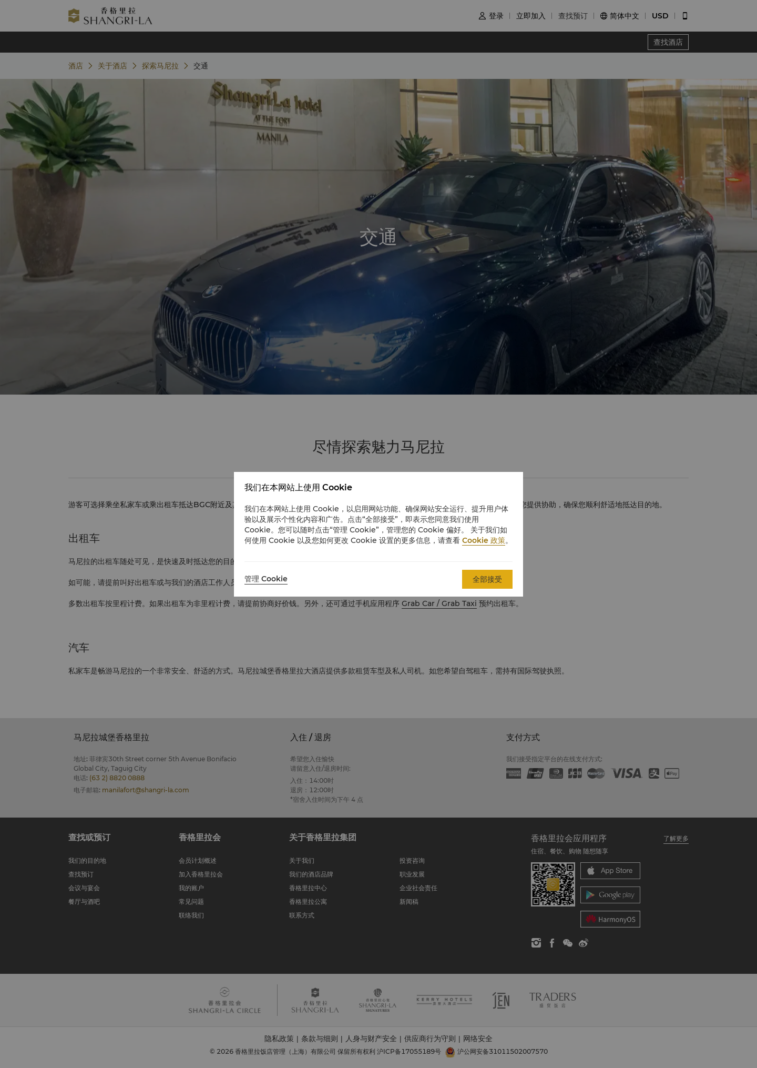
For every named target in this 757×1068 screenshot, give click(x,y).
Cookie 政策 (483, 540)
